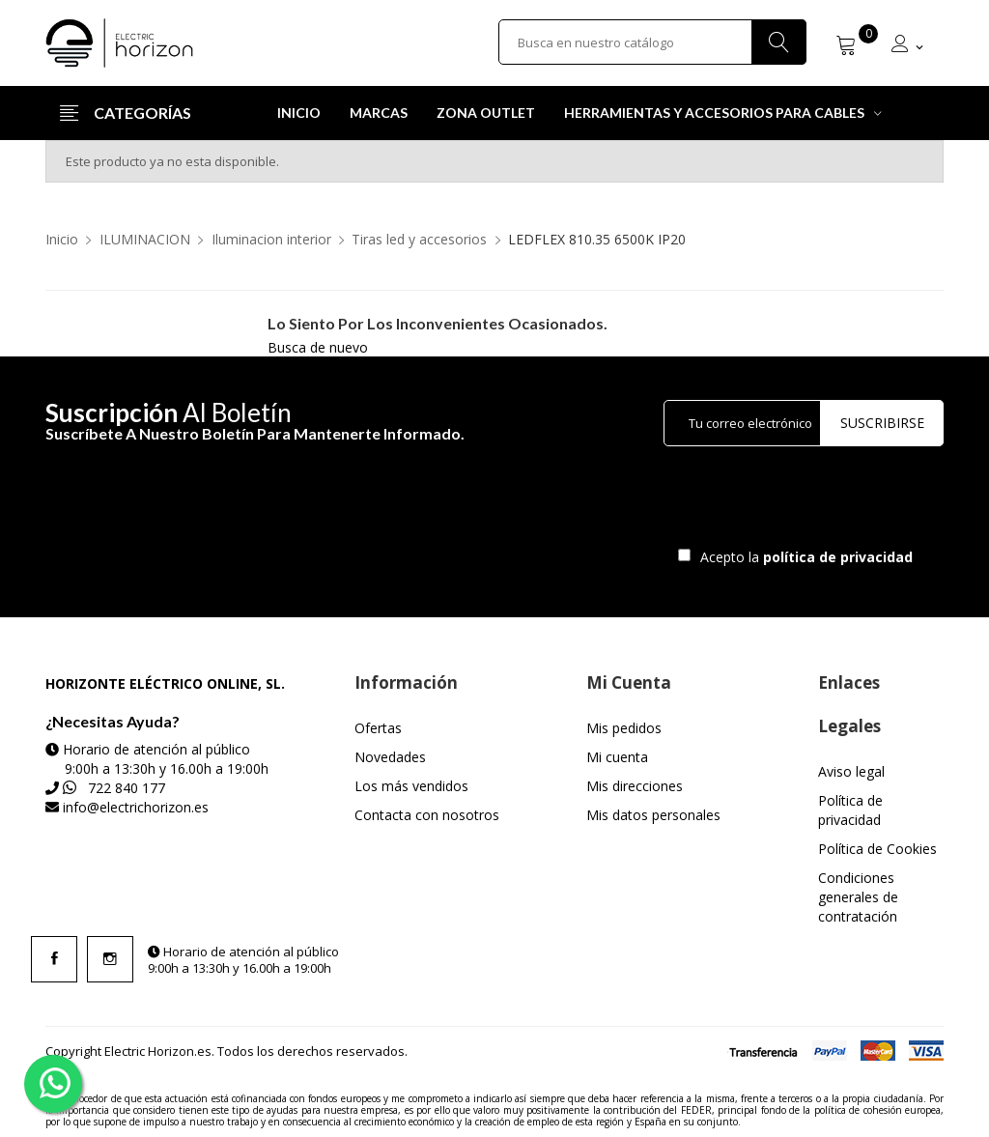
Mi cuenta (617, 757)
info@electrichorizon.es (136, 807)
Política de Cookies (877, 848)
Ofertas (378, 728)
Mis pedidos (624, 728)
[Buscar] (652, 42)
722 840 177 (126, 788)
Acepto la (803, 557)
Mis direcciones (634, 786)
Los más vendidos (411, 786)
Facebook (54, 959)
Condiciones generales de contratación (858, 896)
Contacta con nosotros (426, 815)
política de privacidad (840, 557)
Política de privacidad (850, 810)
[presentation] (825, 501)
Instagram (110, 959)
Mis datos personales (653, 815)
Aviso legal (851, 771)
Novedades (390, 757)
